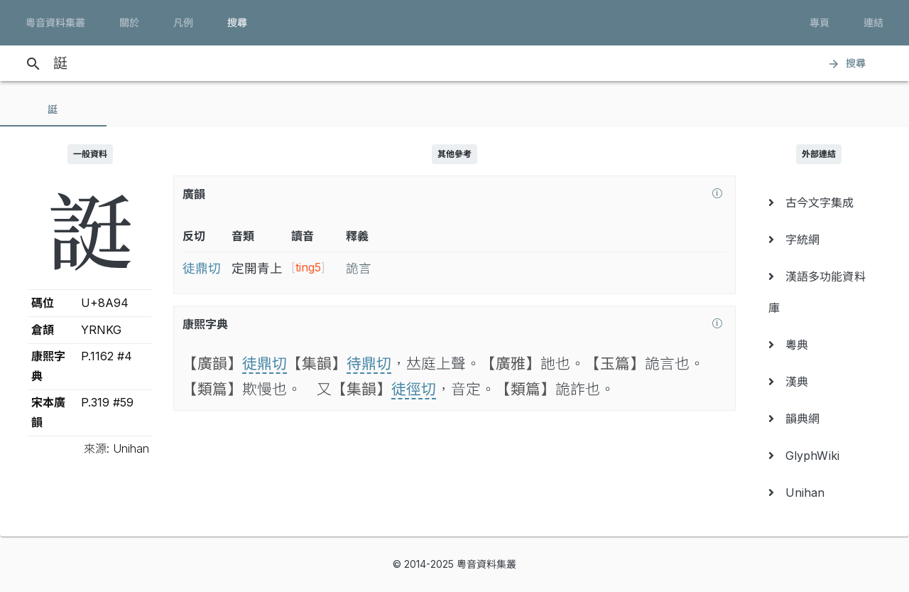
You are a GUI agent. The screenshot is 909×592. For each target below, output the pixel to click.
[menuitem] (819, 202)
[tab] (53, 109)
